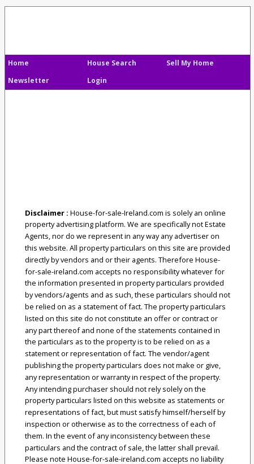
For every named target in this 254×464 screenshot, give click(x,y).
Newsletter (28, 80)
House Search (111, 63)
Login (97, 80)
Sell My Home (190, 63)
